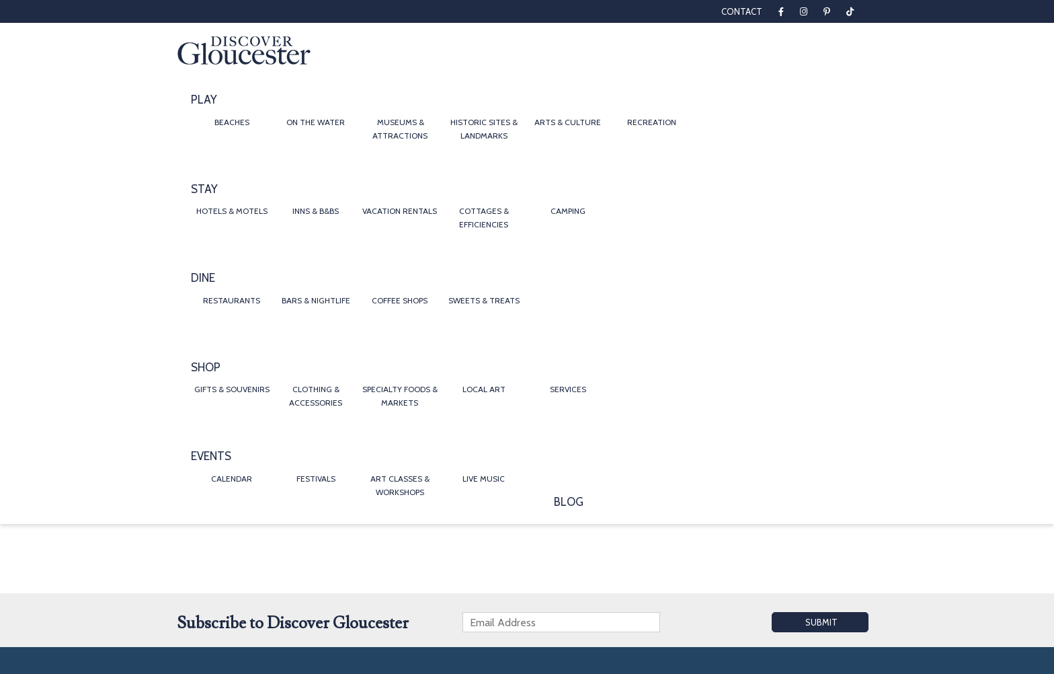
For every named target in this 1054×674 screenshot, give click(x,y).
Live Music (483, 479)
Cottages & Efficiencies (484, 217)
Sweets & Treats (484, 300)
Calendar (231, 479)
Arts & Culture (567, 122)
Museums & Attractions (400, 129)
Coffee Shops (400, 300)
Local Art (483, 389)
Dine (203, 278)
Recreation (651, 122)
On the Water (315, 122)
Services (568, 389)
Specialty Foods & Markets (400, 396)
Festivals (315, 479)
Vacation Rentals (399, 211)
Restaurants (231, 300)
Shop (205, 367)
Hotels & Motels (232, 211)
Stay (204, 189)
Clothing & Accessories (315, 396)
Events (211, 456)
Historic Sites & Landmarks (484, 129)
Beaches (231, 122)
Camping (568, 211)
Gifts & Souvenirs (232, 389)
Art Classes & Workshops (400, 485)
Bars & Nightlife (316, 300)
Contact (741, 11)
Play (204, 99)
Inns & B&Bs (315, 211)
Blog (568, 502)
